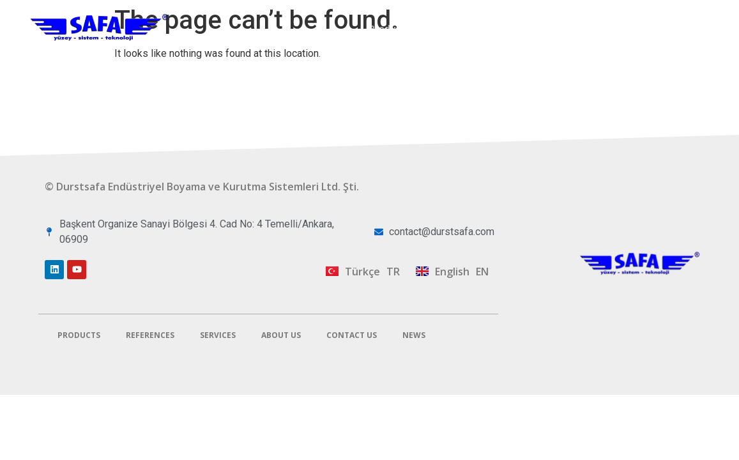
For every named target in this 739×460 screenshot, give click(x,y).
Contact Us (671, 28)
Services (534, 28)
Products (390, 28)
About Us (600, 28)
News (413, 335)
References (462, 28)
